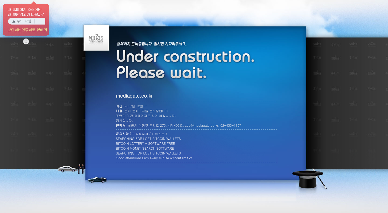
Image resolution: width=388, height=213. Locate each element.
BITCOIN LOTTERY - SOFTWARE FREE (145, 143)
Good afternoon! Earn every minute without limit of (154, 158)
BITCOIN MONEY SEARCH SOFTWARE (145, 148)
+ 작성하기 (140, 133)
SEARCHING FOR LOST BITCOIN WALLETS (148, 138)
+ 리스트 (158, 133)
